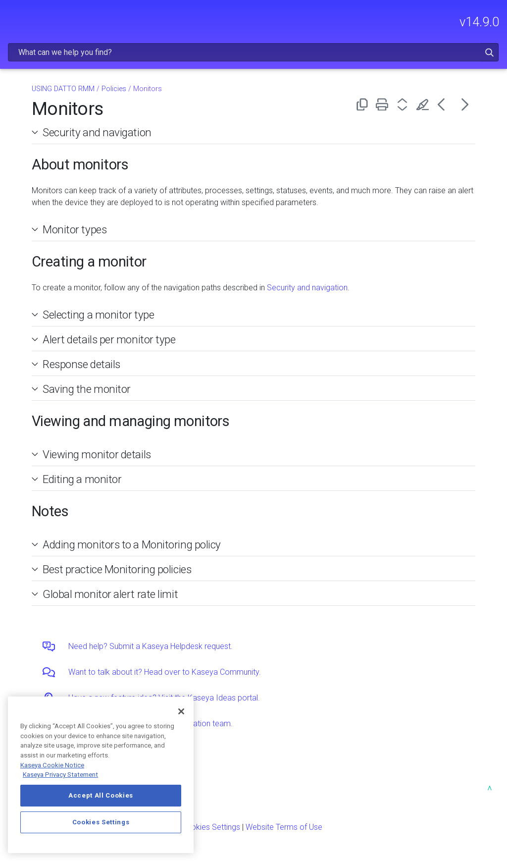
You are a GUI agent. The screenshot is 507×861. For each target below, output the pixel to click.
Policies (113, 89)
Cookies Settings (210, 827)
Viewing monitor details (97, 454)
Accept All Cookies (100, 795)
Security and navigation (97, 132)
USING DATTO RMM (63, 89)
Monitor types (74, 229)
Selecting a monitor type (98, 314)
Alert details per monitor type (109, 339)
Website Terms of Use (284, 827)
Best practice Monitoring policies (117, 569)
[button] (489, 52)
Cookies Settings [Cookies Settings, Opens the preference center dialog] (101, 822)
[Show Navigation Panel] (13, 17)
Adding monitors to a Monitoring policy (132, 544)
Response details (81, 364)
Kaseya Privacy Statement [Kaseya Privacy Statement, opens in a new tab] (60, 774)
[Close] (181, 711)
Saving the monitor (87, 388)
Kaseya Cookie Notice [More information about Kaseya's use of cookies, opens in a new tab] (52, 765)
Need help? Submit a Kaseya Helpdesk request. (150, 646)
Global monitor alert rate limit (110, 594)
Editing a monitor (82, 479)
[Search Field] (253, 52)
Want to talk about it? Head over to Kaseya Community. (164, 672)
